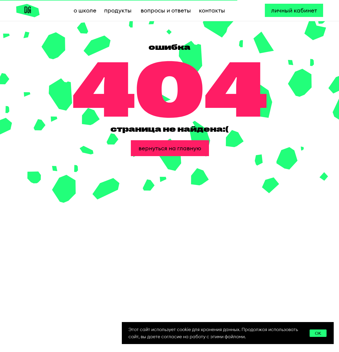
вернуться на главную (170, 148)
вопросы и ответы (166, 10)
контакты (212, 10)
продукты (118, 10)
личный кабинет (294, 10)
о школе (85, 10)
